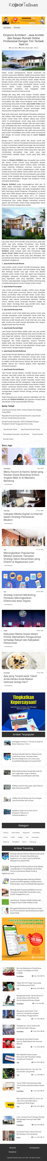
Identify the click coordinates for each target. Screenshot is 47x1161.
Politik (5, 631)
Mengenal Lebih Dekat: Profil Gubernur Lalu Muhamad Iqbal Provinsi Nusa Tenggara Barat (28, 1013)
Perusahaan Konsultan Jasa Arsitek (16, 434)
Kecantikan (36, 833)
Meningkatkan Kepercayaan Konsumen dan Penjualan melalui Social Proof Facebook (29, 1057)
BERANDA (7, 28)
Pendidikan (7, 468)
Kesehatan (7, 673)
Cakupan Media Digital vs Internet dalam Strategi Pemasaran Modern (23, 516)
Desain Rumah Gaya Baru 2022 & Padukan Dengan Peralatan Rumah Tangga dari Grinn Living (20, 423)
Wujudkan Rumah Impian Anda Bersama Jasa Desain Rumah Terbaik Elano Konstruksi (21, 417)
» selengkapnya (8, 484)
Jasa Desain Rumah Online (30, 429)
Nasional (6, 842)
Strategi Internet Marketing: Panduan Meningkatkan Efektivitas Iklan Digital (20, 598)
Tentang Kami (34, 1148)
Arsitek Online (8, 439)
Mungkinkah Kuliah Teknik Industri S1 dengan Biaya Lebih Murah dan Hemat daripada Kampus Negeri (30, 998)
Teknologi (6, 511)
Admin (36, 48)
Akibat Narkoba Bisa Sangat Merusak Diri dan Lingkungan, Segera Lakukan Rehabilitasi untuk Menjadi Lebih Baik (27, 773)
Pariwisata (26, 833)
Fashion (5, 833)
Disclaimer (12, 1152)
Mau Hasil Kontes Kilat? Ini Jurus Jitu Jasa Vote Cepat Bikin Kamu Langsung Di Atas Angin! (30, 1101)
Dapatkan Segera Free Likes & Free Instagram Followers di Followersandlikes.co (24, 813)
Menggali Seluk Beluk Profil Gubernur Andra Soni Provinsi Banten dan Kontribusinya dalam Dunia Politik (27, 911)
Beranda (13, 1148)
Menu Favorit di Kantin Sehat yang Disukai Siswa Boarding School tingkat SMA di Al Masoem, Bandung (23, 476)
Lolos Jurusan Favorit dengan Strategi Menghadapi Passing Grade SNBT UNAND (30, 1119)
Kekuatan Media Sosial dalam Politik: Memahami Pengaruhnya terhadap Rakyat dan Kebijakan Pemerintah (22, 638)
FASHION (17, 28)
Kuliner (5, 837)
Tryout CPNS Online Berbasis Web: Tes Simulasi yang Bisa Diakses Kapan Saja (30, 1085)
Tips (5, 550)
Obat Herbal (16, 833)
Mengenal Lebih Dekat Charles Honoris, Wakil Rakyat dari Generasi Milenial (29, 1041)
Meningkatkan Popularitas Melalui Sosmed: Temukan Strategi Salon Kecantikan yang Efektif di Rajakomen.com (22, 557)
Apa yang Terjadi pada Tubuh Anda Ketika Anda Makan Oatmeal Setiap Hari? (20, 679)
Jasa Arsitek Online (10, 429)
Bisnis (24, 842)
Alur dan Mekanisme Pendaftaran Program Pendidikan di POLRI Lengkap (29, 970)
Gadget (20, 837)
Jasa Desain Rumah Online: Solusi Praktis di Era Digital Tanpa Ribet (21, 411)
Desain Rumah (37, 434)
